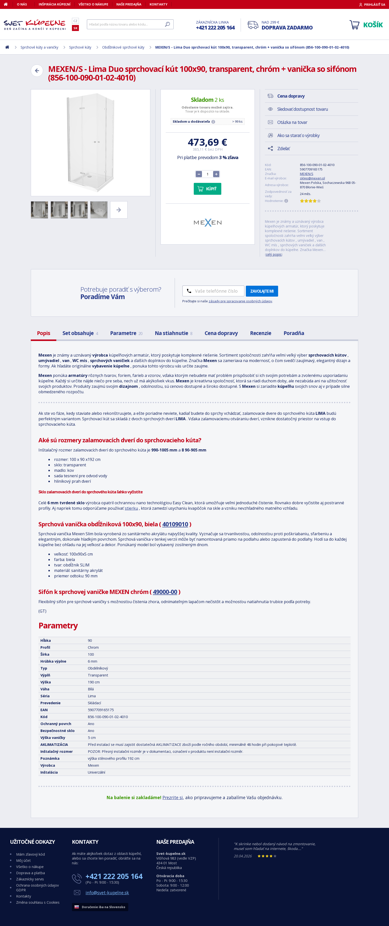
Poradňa (294, 333)
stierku (131, 508)
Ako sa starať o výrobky (298, 135)
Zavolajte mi (262, 291)
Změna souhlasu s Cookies (38, 902)
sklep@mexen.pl (312, 178)
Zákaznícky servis (30, 879)
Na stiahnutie (173, 333)
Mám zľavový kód (30, 854)
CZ (75, 21)
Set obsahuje (80, 333)
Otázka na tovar (292, 122)
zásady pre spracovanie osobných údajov (240, 301)
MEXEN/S (306, 173)
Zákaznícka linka (215, 25)
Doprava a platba (30, 872)
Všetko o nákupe (93, 4)
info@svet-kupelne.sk (107, 893)
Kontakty (158, 4)
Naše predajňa (128, 4)
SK (75, 28)
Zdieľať (283, 148)
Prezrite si (172, 797)
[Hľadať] (130, 24)
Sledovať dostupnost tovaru (302, 109)
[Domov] (8, 4)
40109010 (175, 524)
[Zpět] (37, 70)
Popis (43, 333)
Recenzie (260, 333)
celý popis (274, 254)
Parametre (126, 333)
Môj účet (23, 860)
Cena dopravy (221, 333)
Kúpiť (211, 189)
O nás (22, 4)
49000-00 (165, 592)
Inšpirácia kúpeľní (54, 4)
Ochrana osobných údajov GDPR (37, 887)
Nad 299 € (287, 25)
